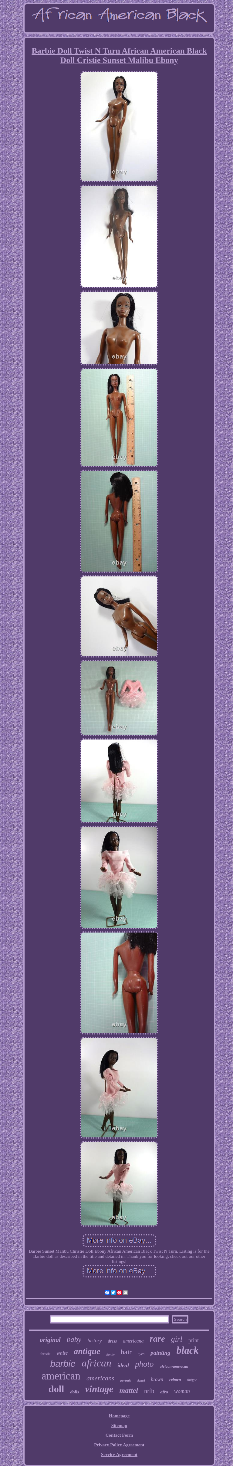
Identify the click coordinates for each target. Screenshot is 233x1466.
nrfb (149, 1391)
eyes (141, 1353)
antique (87, 1351)
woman (182, 1391)
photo (144, 1364)
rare (157, 1338)
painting (160, 1353)
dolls (74, 1391)
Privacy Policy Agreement (119, 1444)
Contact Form (119, 1435)
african (96, 1363)
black (188, 1350)
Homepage (119, 1415)
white (62, 1353)
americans (100, 1378)
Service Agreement (119, 1454)
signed (141, 1380)
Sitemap (119, 1425)
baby (74, 1339)
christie (45, 1354)
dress (112, 1341)
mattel (129, 1390)
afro (164, 1391)
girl (177, 1339)
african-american (174, 1366)
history (94, 1340)
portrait (125, 1380)
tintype (192, 1380)
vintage (99, 1389)
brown (157, 1379)
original (50, 1339)
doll (56, 1388)
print (193, 1340)
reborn (175, 1379)
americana (133, 1340)
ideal (123, 1365)
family (110, 1354)
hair (126, 1352)
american (61, 1376)
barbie (62, 1364)
